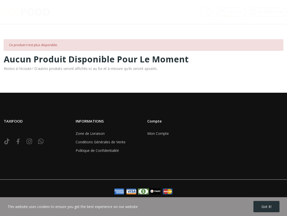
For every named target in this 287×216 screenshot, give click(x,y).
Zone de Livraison (90, 133)
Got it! (266, 206)
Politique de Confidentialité (97, 150)
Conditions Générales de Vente (100, 142)
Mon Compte (158, 133)
